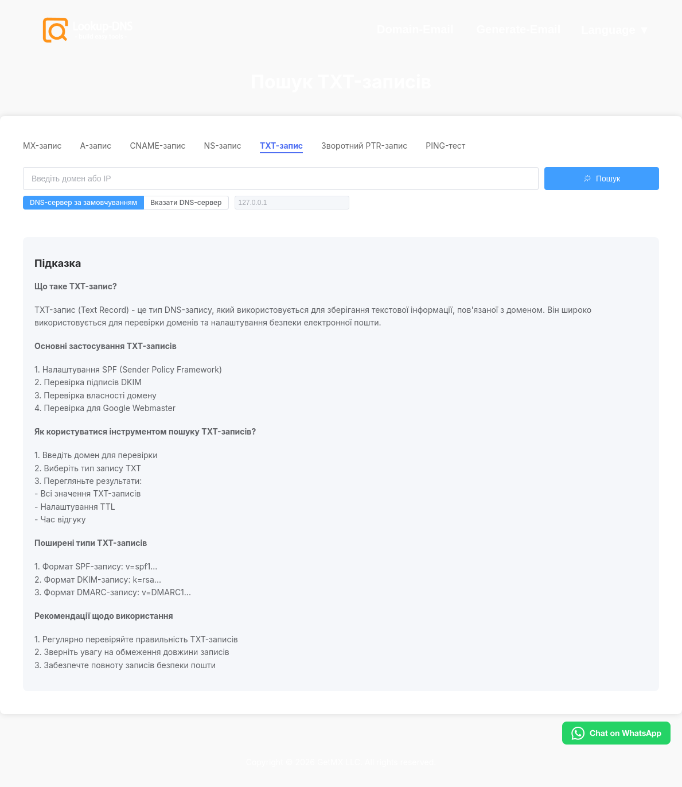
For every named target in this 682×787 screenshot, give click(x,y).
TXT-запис (281, 145)
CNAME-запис (157, 145)
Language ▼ (615, 30)
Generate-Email (518, 29)
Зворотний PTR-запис (364, 145)
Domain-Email (415, 29)
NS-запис (222, 145)
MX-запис (42, 145)
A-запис (95, 145)
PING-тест (445, 145)
